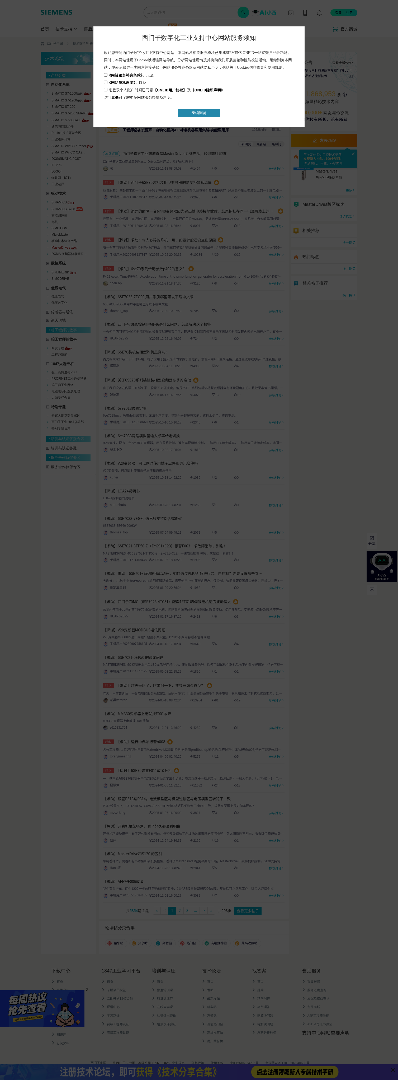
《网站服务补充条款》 (125, 75)
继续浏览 (199, 113)
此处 (115, 97)
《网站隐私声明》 (121, 82)
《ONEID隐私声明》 (208, 89)
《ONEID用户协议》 (170, 89)
